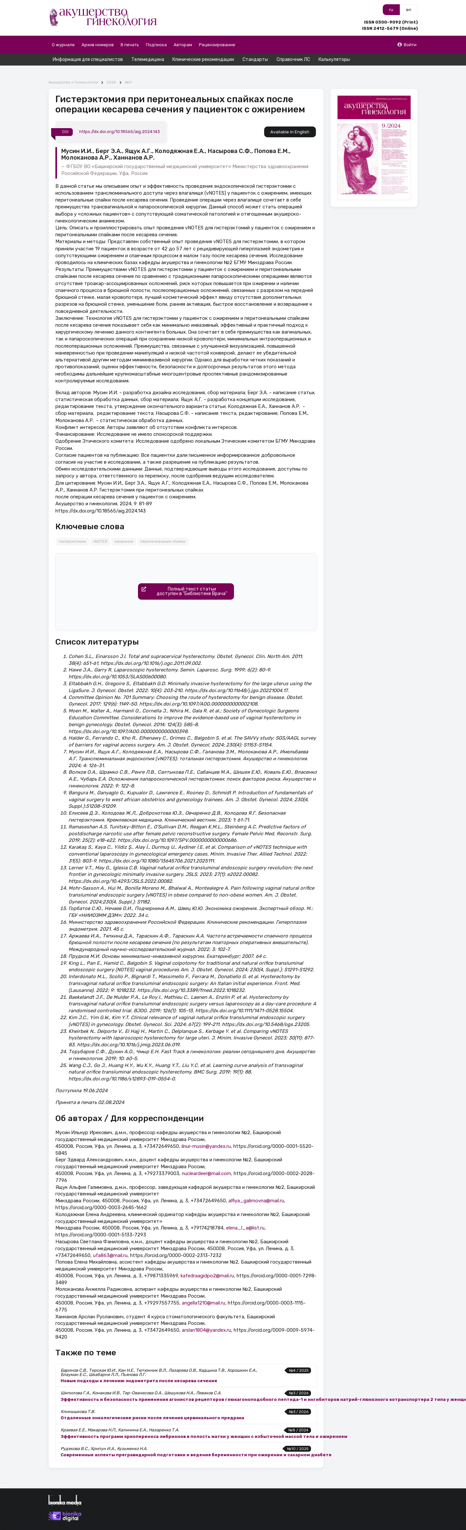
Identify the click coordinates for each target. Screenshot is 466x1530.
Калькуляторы (334, 59)
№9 (128, 71)
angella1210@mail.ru (203, 1291)
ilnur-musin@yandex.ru (206, 1134)
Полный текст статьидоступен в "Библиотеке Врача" (182, 580)
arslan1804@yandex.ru (206, 1319)
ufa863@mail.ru (110, 1244)
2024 (111, 71)
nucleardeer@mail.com (206, 1162)
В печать (130, 44)
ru (391, 9)
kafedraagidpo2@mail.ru (207, 1264)
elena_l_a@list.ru (245, 1216)
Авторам (183, 44)
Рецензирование (217, 44)
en (408, 9)
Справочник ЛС (293, 59)
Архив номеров (98, 44)
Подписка (156, 44)
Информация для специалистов (88, 59)
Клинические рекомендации (203, 59)
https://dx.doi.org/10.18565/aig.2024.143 (119, 120)
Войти (406, 44)
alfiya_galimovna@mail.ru (256, 1189)
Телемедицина (147, 59)
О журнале (63, 44)
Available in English (289, 120)
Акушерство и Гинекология (73, 71)
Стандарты (255, 59)
